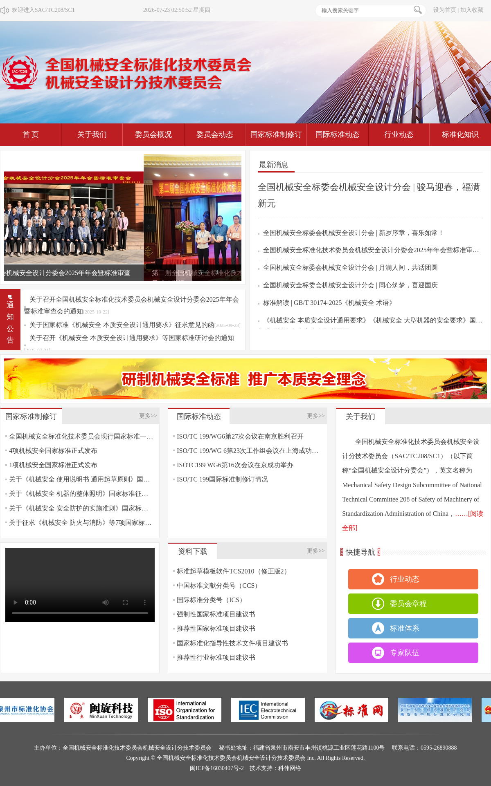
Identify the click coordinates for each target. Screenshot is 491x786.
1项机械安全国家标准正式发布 (53, 464)
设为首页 (444, 10)
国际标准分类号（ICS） (211, 599)
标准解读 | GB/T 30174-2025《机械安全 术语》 (329, 302)
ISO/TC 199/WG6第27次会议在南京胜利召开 (240, 436)
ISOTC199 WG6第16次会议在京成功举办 (235, 464)
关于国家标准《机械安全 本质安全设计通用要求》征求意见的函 (135, 324)
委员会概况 (153, 134)
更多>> (148, 416)
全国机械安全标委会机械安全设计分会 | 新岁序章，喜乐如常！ (353, 232)
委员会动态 (214, 134)
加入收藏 (471, 10)
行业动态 (399, 134)
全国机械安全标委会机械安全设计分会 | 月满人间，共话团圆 (350, 267)
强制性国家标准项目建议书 (216, 614)
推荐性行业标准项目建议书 (216, 657)
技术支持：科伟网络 (275, 768)
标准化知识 (460, 134)
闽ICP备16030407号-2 (216, 768)
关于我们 (92, 134)
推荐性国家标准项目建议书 (216, 628)
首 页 (31, 134)
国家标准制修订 (276, 134)
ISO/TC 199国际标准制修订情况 (222, 479)
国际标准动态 (337, 134)
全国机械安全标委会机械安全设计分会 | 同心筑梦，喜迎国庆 (350, 285)
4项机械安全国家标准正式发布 (53, 450)
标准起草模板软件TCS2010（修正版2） (233, 571)
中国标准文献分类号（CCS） (219, 585)
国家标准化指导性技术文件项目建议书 (232, 643)
